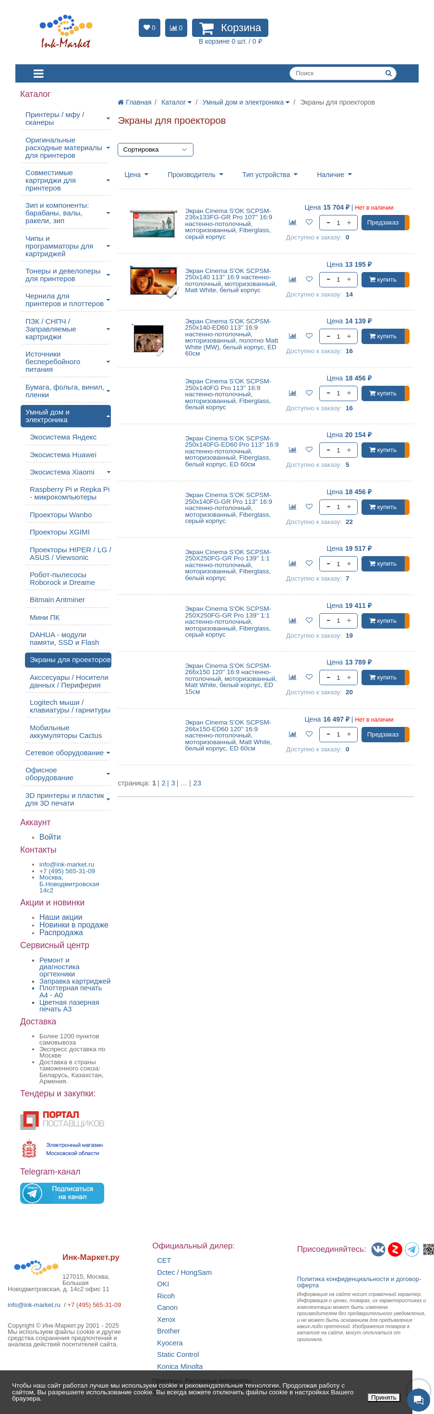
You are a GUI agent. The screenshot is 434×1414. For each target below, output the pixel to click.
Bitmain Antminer (57, 599)
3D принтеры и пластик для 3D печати (64, 799)
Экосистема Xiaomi (62, 472)
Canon (167, 1307)
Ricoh (166, 1296)
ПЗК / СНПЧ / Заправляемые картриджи (50, 329)
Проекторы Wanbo (61, 515)
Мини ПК (45, 617)
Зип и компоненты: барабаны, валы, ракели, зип (57, 213)
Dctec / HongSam (184, 1272)
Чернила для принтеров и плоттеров (64, 300)
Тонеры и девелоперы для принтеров (62, 275)
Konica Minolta (180, 1366)
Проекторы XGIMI (60, 532)
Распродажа (61, 932)
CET (164, 1260)
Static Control (178, 1354)
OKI (163, 1284)
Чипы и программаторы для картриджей (59, 246)
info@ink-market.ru (34, 1304)
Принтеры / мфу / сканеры (54, 118)
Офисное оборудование (49, 774)
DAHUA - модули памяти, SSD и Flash (64, 638)
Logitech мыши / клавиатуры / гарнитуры (70, 706)
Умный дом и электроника (47, 416)
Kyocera (169, 1343)
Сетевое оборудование (64, 753)
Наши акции (61, 917)
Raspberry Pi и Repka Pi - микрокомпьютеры (69, 493)
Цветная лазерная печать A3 (69, 1005)
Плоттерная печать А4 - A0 (70, 991)
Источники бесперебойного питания (52, 361)
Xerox (166, 1319)
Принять (384, 1397)
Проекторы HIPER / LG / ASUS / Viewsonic (70, 553)
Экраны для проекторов (70, 659)
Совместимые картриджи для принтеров (50, 180)
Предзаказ (383, 222)
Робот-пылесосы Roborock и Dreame (62, 578)
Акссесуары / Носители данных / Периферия (69, 681)
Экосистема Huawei (63, 455)
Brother (168, 1331)
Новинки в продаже (73, 925)
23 (197, 783)
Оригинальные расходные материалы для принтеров (63, 147)
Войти (50, 837)
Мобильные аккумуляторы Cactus (66, 731)
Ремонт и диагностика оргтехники (59, 967)
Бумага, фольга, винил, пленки (64, 391)
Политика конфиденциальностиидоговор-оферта (359, 1282)
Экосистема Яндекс (63, 437)
